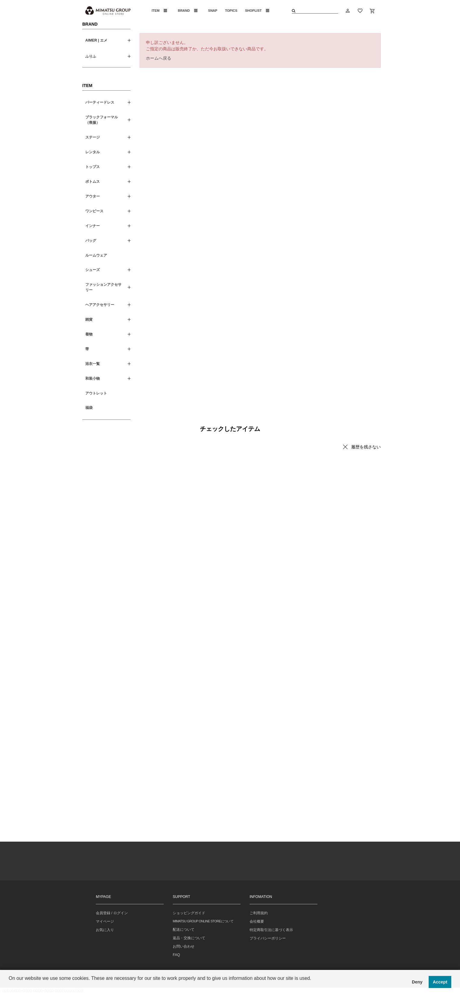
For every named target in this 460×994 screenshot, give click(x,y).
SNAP (212, 10)
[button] (10, 986)
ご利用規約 (259, 913)
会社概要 (257, 921)
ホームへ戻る (158, 58)
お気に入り (105, 930)
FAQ (176, 955)
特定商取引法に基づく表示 (271, 930)
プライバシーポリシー (268, 938)
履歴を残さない (366, 446)
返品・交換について (189, 938)
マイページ (105, 921)
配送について (183, 929)
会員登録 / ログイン (112, 913)
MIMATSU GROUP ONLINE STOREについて (203, 921)
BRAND (187, 10)
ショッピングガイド (189, 913)
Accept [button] (440, 982)
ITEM (159, 10)
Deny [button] (417, 982)
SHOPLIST (257, 10)
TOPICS (231, 10)
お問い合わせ (183, 946)
